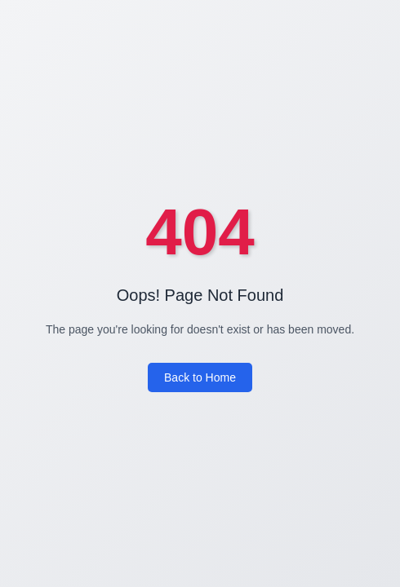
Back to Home (200, 377)
